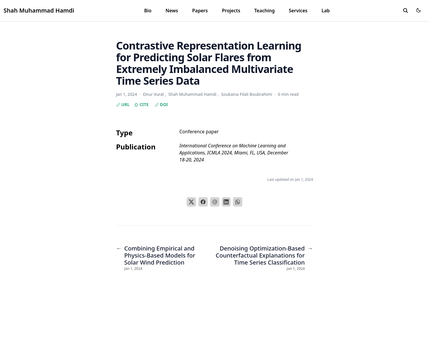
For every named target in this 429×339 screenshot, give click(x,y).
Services (298, 10)
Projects (231, 10)
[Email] (214, 202)
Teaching (264, 10)
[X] (191, 202)
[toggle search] (405, 10)
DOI (161, 104)
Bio (147, 10)
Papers (200, 10)
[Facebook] (203, 202)
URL (123, 104)
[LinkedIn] (226, 202)
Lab (325, 10)
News (172, 10)
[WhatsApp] (237, 202)
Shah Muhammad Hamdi (39, 10)
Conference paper (199, 131)
